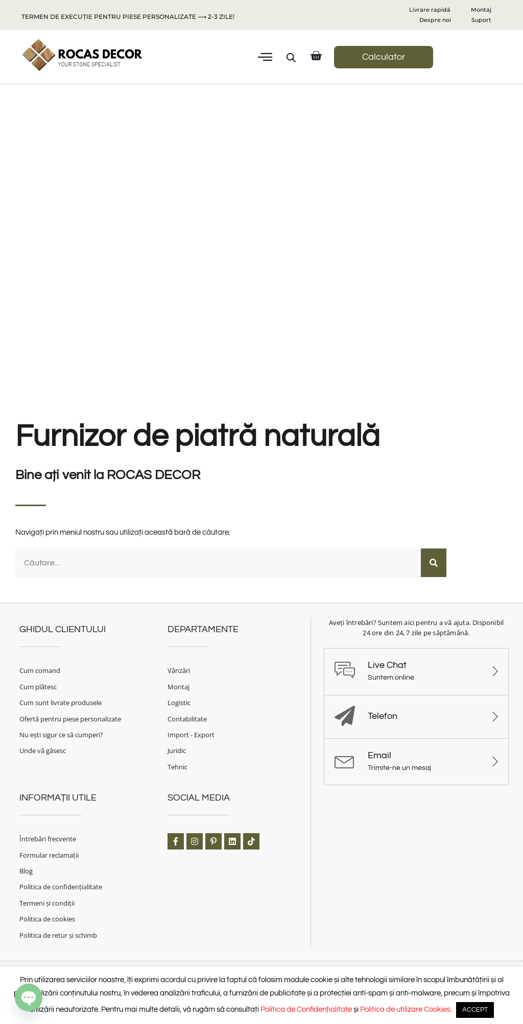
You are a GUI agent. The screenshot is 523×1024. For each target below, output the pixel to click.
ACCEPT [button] (475, 1009)
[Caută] (433, 562)
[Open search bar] (291, 57)
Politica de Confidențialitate (306, 1009)
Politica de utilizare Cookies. (406, 1009)
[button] (265, 57)
